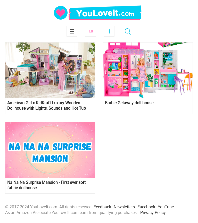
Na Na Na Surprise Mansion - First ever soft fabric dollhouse (46, 185)
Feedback (102, 207)
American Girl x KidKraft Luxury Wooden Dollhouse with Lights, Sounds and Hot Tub (46, 105)
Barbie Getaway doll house (129, 103)
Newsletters (124, 207)
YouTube (166, 207)
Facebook (109, 31)
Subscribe (90, 31)
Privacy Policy (153, 212)
